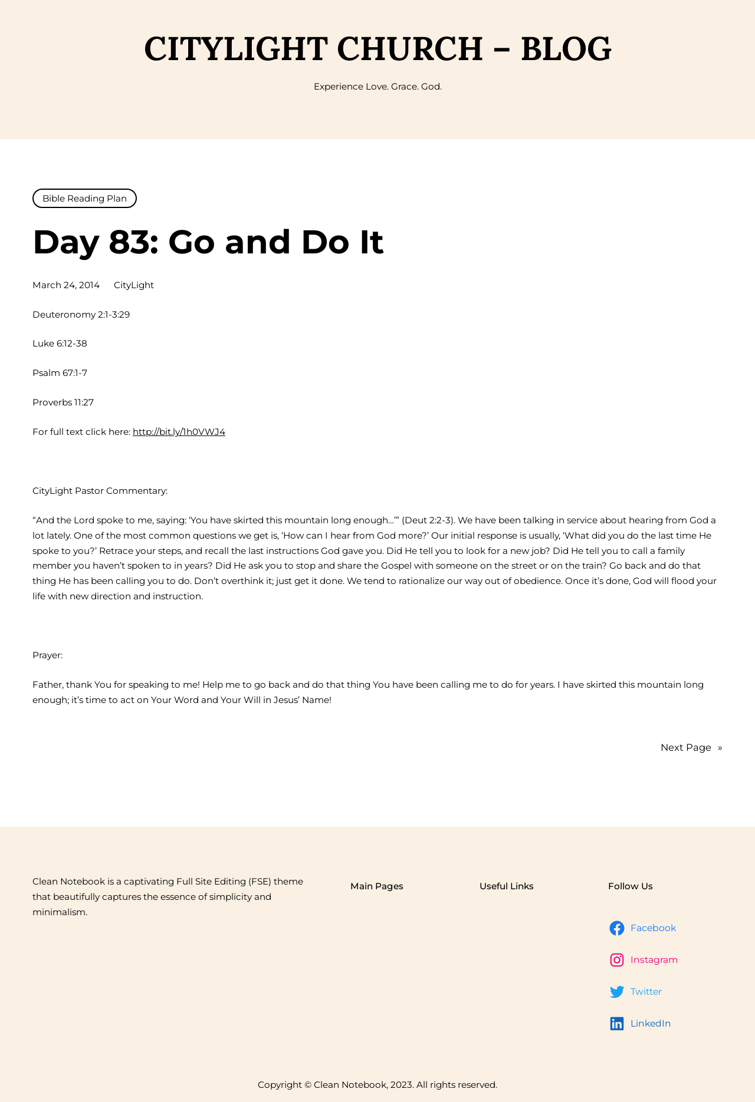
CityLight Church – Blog (378, 48)
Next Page (692, 748)
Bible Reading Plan (84, 198)
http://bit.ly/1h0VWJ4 (179, 431)
